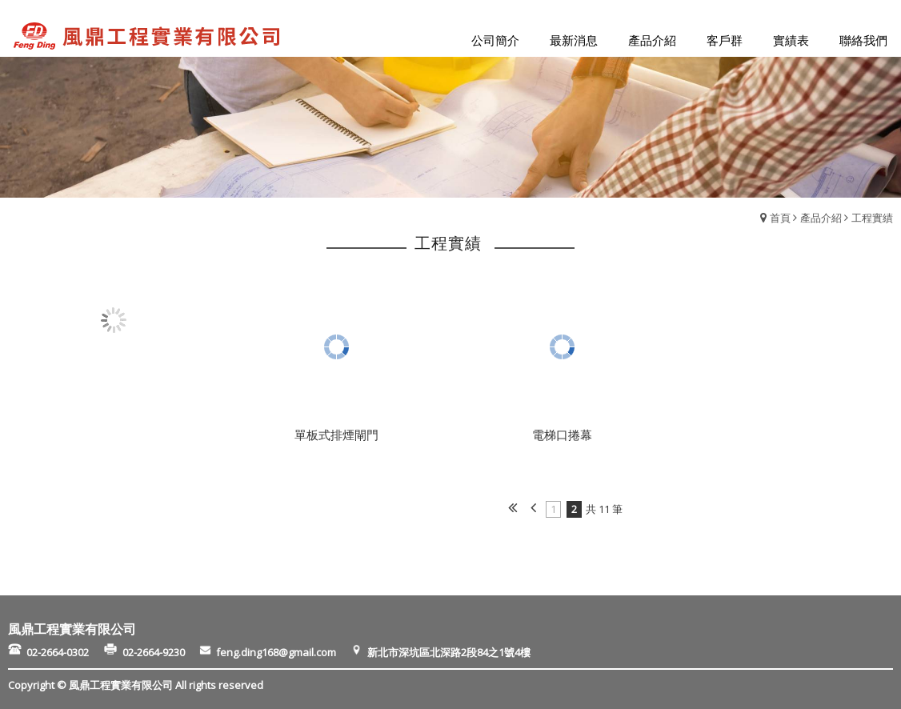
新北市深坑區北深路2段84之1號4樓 (448, 651)
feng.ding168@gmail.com (281, 651)
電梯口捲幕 (562, 434)
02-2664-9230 (158, 651)
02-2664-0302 (63, 651)
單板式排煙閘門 (336, 434)
